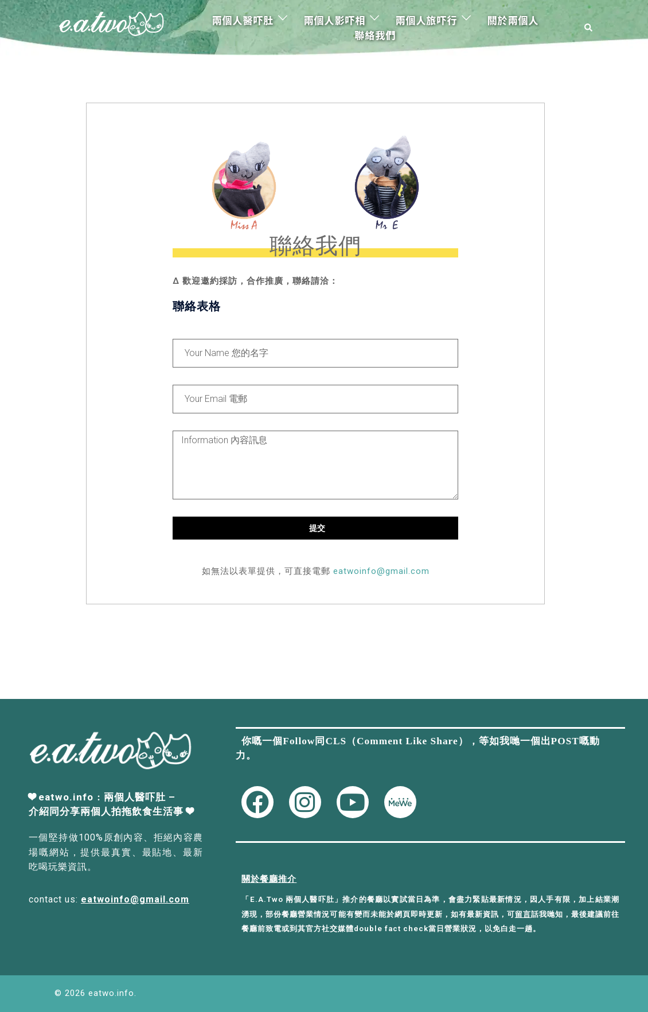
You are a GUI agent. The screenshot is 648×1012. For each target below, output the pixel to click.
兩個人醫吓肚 (243, 20)
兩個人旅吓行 (426, 20)
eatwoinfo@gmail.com (381, 571)
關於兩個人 (512, 20)
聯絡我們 (375, 35)
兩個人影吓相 (334, 20)
